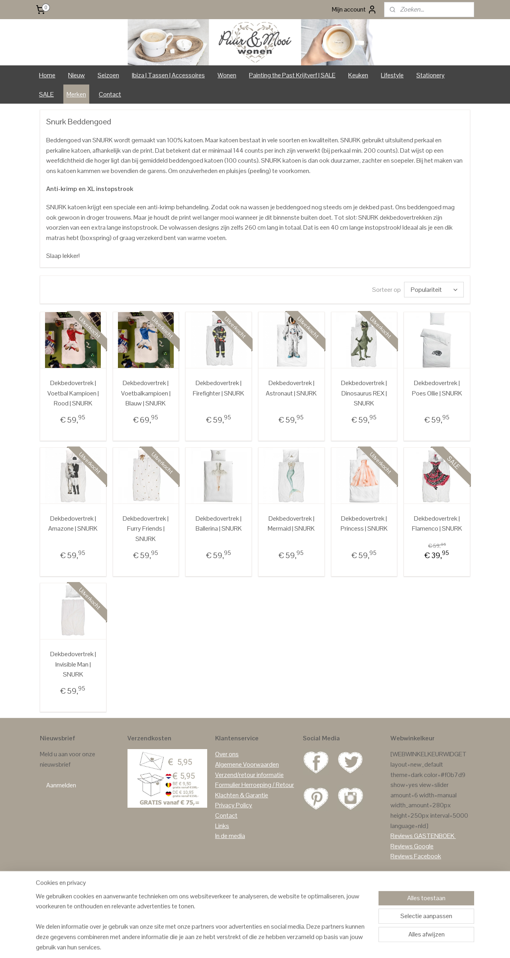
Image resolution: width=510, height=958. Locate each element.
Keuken (358, 108)
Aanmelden (61, 818)
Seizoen (108, 108)
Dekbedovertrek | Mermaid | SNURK (291, 557)
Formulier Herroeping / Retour (254, 818)
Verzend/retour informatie (249, 808)
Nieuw (76, 108)
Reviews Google (412, 879)
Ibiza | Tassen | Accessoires (168, 108)
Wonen (227, 108)
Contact (110, 127)
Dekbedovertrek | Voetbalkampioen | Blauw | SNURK (146, 426)
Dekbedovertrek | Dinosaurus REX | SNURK (364, 426)
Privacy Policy (233, 838)
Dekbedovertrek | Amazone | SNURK (73, 557)
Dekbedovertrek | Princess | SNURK (364, 557)
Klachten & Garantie (241, 828)
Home (47, 108)
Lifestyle (392, 108)
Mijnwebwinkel (333, 943)
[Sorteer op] (433, 323)
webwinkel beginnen (274, 943)
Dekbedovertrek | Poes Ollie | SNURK (437, 421)
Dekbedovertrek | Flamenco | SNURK (437, 557)
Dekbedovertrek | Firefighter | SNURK (218, 421)
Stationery (430, 108)
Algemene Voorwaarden (247, 798)
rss (249, 943)
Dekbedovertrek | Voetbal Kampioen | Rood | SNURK (73, 426)
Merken (76, 127)
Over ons (227, 787)
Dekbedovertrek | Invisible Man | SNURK (73, 697)
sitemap (237, 943)
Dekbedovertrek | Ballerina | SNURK (219, 557)
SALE (46, 127)
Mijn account (354, 9)
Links (222, 859)
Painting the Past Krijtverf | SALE (292, 108)
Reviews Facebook (415, 889)
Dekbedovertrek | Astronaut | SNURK (291, 421)
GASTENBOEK (434, 869)
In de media (230, 869)
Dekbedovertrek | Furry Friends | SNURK (146, 562)
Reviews (401, 869)
